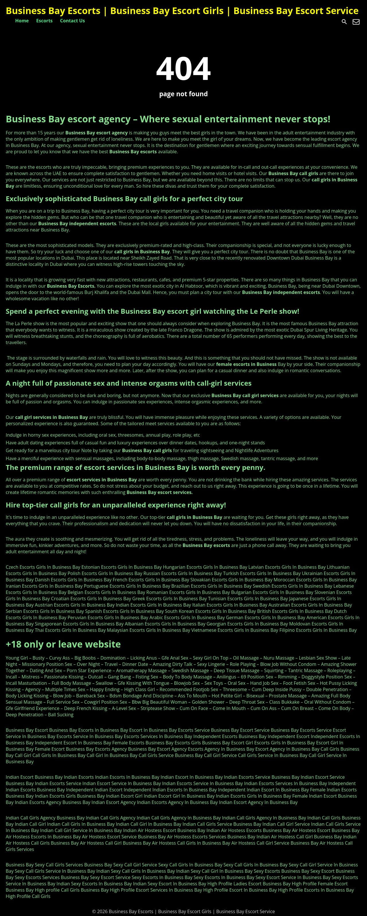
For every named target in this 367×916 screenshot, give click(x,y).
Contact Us (72, 20)
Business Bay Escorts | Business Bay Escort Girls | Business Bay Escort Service (182, 10)
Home (22, 20)
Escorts (44, 20)
